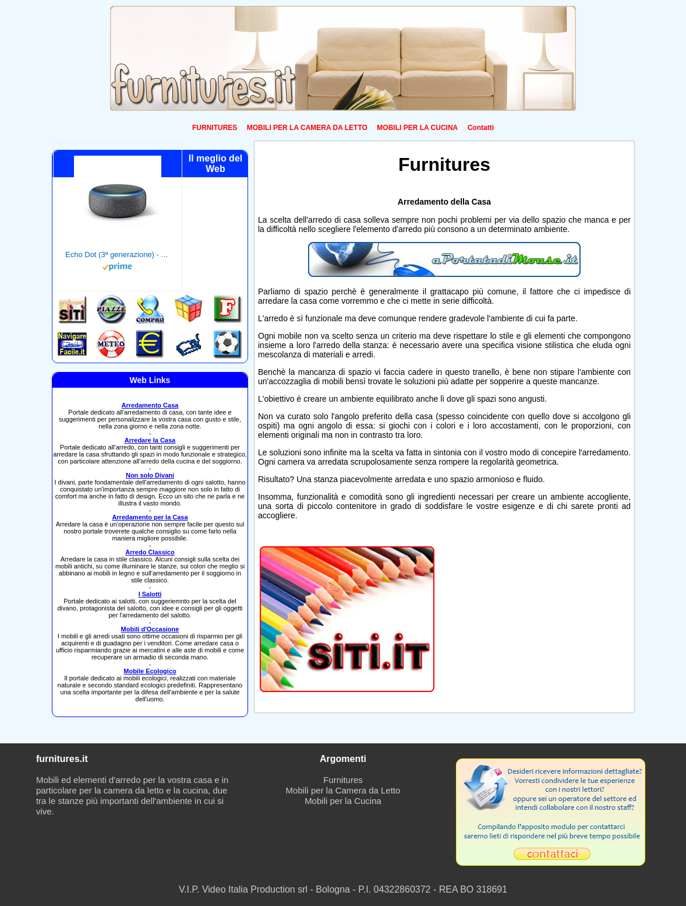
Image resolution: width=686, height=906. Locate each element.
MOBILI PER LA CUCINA (417, 128)
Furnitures (343, 780)
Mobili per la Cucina (343, 801)
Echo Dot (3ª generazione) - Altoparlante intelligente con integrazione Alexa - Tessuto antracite (117, 254)
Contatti (481, 128)
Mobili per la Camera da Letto (343, 790)
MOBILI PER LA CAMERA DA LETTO (307, 128)
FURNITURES (214, 128)
